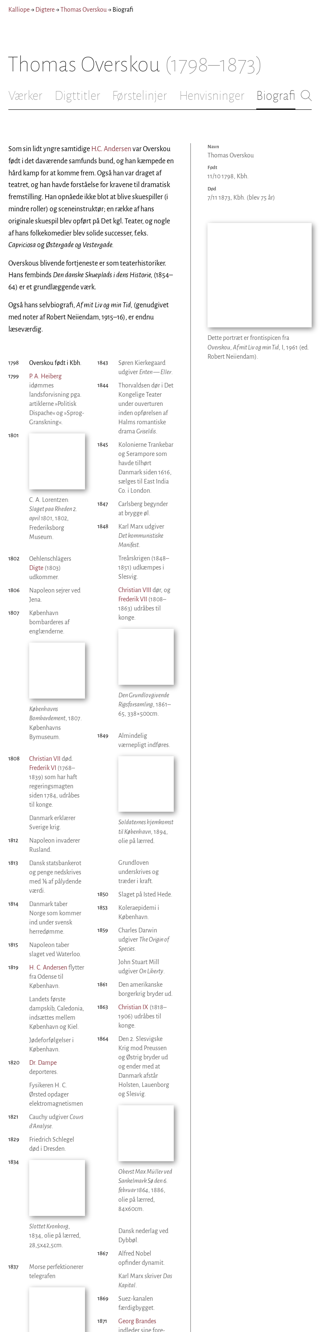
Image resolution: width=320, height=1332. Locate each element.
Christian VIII (45, 1261)
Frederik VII (132, 599)
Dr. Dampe (43, 964)
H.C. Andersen (111, 149)
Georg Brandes (137, 1173)
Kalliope (19, 9)
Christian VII (44, 660)
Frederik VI (42, 669)
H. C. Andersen (48, 869)
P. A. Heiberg (45, 376)
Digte (36, 519)
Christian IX (133, 909)
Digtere (45, 9)
